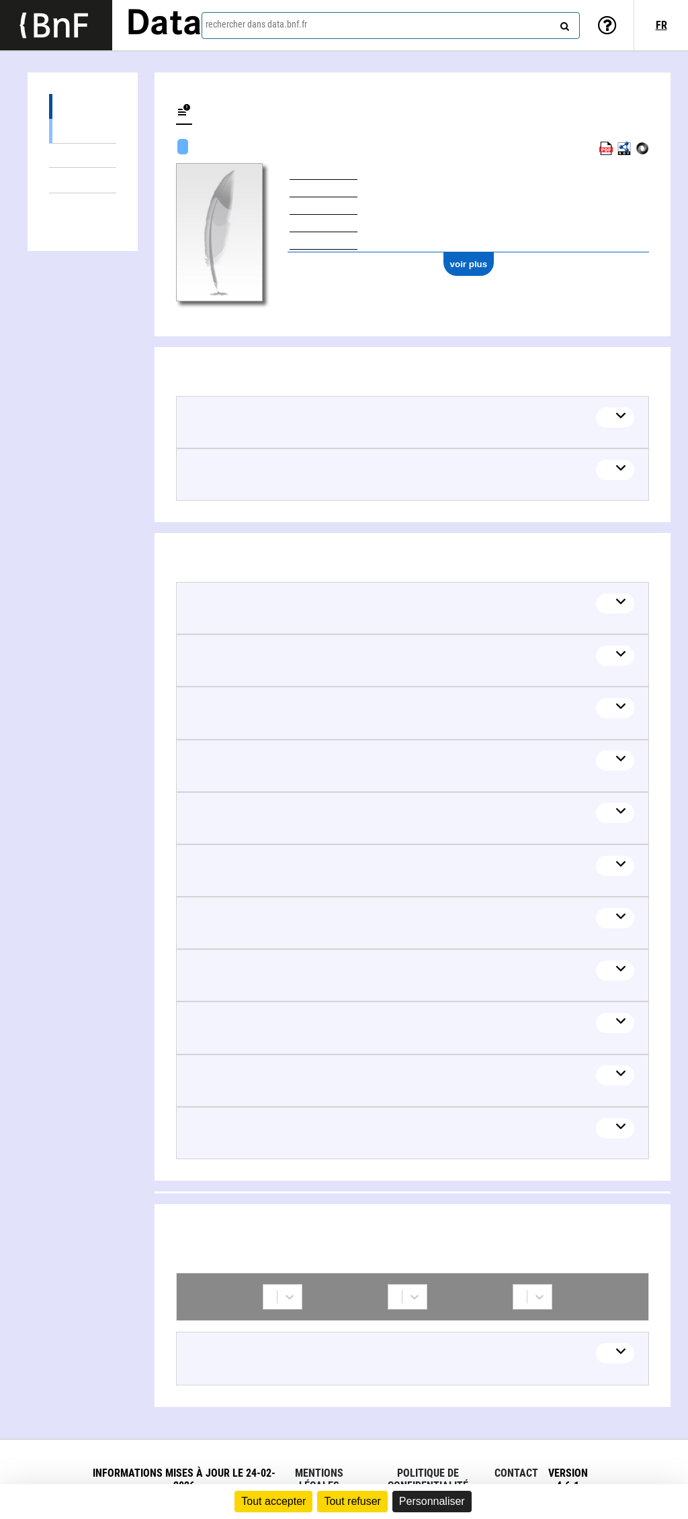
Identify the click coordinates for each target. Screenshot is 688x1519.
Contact (516, 1473)
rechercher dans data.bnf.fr (256, 24)
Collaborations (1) (82, 205)
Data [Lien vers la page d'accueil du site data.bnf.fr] (164, 25)
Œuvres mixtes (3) (82, 155)
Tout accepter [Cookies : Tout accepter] (273, 1501)
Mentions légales (319, 1479)
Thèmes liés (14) (82, 180)
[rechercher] (563, 23)
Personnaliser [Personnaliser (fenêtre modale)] (432, 1501)
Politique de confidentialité (428, 1479)
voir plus (469, 264)
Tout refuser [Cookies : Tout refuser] (352, 1501)
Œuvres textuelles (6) (82, 130)
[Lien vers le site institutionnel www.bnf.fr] (56, 25)
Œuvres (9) (82, 106)
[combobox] (391, 25)
